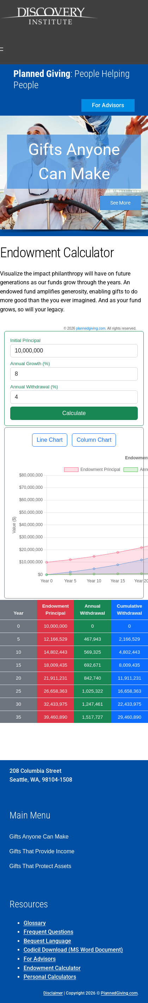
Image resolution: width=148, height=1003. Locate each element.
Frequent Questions (48, 931)
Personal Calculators (50, 976)
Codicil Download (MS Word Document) (73, 949)
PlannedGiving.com (119, 993)
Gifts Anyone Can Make (74, 161)
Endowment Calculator (52, 968)
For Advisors (40, 959)
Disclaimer (53, 993)
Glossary (35, 923)
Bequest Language (47, 941)
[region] (74, 176)
